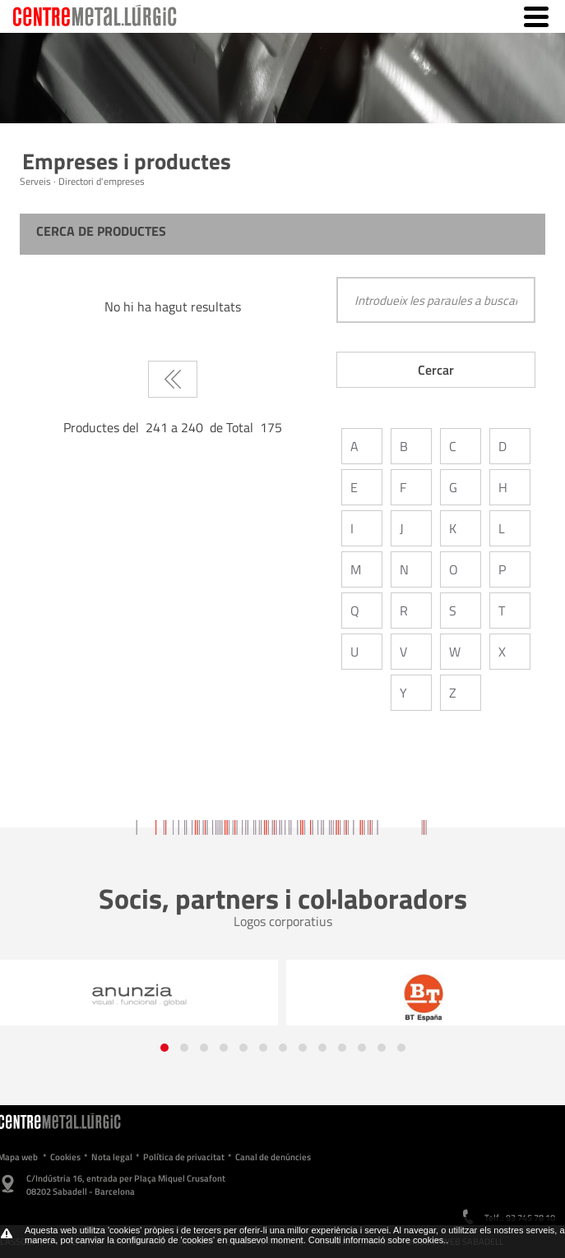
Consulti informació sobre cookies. (377, 1240)
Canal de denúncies (273, 1157)
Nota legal (111, 1157)
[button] (164, 1047)
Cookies (65, 1157)
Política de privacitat (184, 1157)
